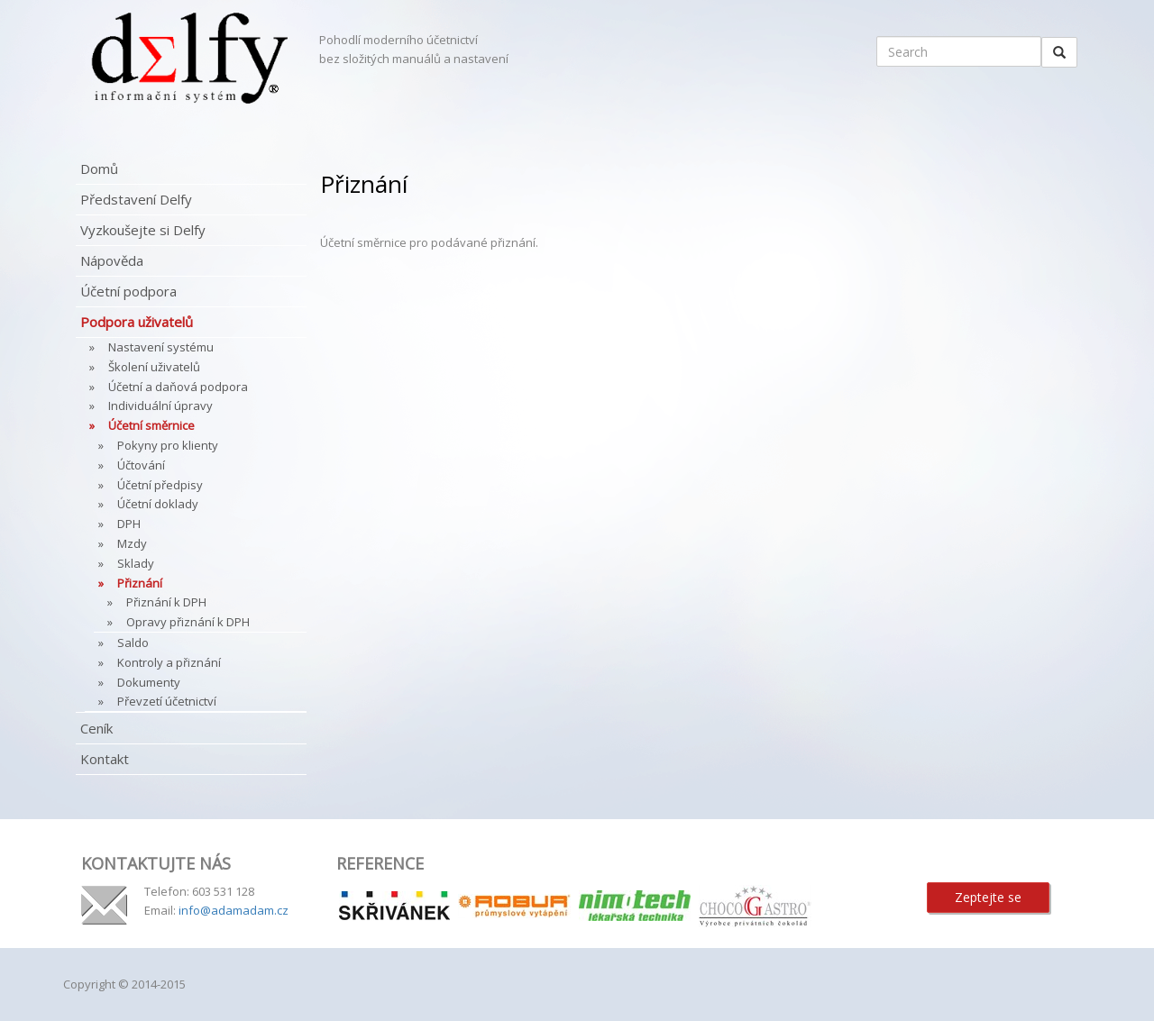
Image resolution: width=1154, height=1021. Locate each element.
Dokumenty (148, 682)
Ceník (96, 728)
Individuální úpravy (160, 405)
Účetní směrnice (151, 425)
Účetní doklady (157, 504)
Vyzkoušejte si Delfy (143, 230)
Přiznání (139, 583)
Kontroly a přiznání (169, 662)
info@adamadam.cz (233, 910)
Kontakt (104, 759)
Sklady (135, 563)
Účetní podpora (128, 291)
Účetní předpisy (160, 485)
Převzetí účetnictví (166, 701)
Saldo (133, 642)
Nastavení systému (161, 347)
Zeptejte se (988, 897)
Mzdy (132, 543)
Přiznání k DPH (166, 602)
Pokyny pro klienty (167, 445)
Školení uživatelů (154, 367)
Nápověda (111, 260)
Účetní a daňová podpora (178, 386)
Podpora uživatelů (136, 322)
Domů (99, 169)
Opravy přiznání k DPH (188, 622)
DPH (129, 523)
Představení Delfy (136, 199)
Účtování (141, 465)
